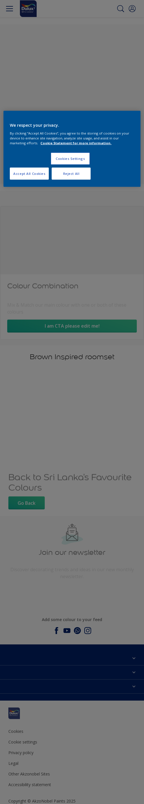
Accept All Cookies (29, 173)
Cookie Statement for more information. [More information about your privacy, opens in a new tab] (75, 143)
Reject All (71, 173)
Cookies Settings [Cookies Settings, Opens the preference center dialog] (70, 158)
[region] (71, 149)
